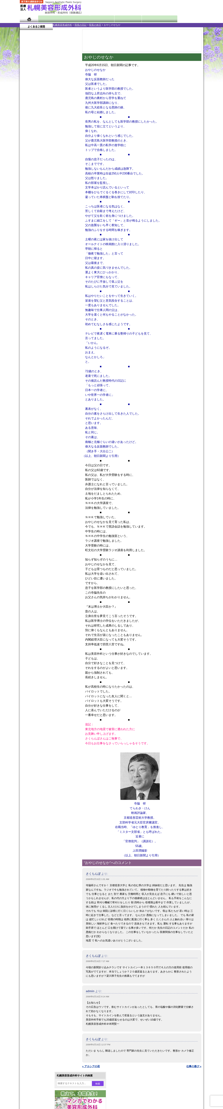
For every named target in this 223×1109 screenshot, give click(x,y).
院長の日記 (48, 25)
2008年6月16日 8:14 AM (97, 996)
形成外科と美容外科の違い (42, 463)
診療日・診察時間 (152, 19)
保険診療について (37, 483)
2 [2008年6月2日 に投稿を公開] (33, 115)
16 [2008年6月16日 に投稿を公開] (33, 126)
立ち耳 (36, 370)
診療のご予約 (192, 7)
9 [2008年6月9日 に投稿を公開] (33, 120)
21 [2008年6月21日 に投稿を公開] (68, 126)
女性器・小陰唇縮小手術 (46, 337)
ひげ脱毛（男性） (42, 390)
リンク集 (32, 496)
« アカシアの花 (91, 1066)
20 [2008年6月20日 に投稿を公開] (61, 126)
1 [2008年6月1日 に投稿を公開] (26, 115)
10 (44, 172)
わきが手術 (45, 356)
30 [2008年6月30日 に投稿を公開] (33, 137)
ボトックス (38, 429)
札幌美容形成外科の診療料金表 (45, 476)
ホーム (29, 19)
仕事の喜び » (193, 1066)
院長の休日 (62, 25)
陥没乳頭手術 (40, 330)
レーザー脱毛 (40, 376)
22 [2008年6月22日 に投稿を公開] (26, 131)
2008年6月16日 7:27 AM (97, 961)
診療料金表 (120, 19)
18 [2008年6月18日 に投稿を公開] (47, 126)
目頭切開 (37, 423)
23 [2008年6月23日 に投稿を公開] (33, 131)
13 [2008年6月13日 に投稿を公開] (61, 120)
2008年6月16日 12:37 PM (98, 1044)
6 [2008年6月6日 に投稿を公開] (61, 115)
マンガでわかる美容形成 (73, 19)
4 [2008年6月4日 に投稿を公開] (47, 115)
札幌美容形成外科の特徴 (41, 456)
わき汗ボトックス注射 (45, 363)
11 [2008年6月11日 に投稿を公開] (47, 120)
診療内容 (97, 19)
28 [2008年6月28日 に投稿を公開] (68, 131)
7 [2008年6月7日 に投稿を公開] (68, 115)
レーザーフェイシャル (45, 383)
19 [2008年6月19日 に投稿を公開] (54, 126)
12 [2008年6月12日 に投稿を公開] (54, 120)
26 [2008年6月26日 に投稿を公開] (54, 131)
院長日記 (49, 19)
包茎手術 (37, 409)
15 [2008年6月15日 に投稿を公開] (26, 126)
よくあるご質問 (186, 19)
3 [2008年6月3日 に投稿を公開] (40, 115)
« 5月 (25, 144)
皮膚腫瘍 (37, 416)
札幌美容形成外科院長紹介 (42, 489)
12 (52, 172)
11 (48, 172)
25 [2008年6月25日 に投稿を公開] (47, 131)
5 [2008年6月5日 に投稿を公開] (54, 115)
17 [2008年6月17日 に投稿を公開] (40, 126)
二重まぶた (38, 343)
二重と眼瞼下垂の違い (40, 350)
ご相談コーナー (170, 7)
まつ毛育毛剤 (40, 403)
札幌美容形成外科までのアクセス (46, 469)
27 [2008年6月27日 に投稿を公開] (61, 131)
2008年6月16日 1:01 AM (97, 879)
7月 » (34, 144)
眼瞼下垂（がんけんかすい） (49, 323)
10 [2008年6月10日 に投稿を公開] (40, 120)
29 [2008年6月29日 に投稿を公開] (26, 137)
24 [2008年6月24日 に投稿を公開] (40, 131)
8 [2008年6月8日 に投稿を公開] (26, 120)
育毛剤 (36, 396)
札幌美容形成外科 (29, 25)
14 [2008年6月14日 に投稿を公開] (68, 120)
